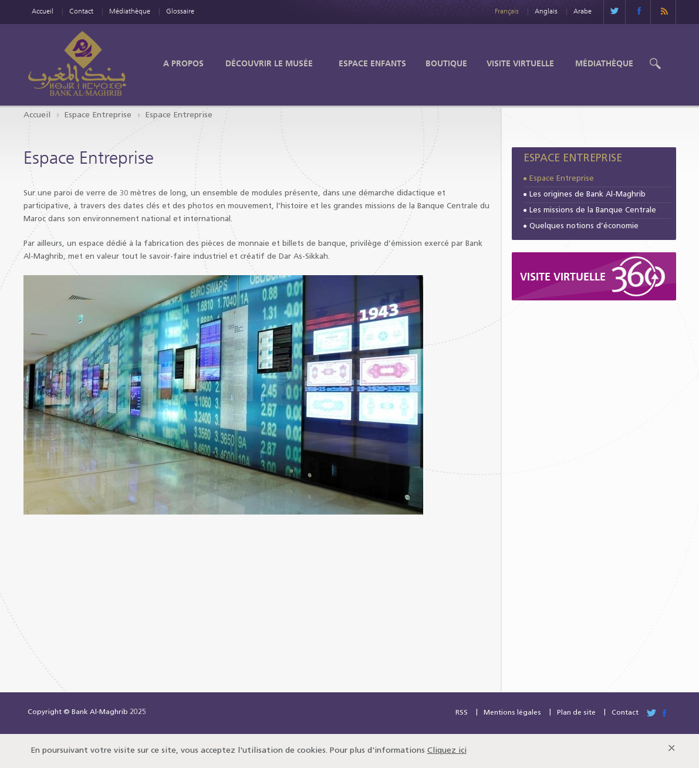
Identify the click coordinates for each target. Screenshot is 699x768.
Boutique (446, 63)
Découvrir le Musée (269, 63)
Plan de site (576, 712)
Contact (81, 10)
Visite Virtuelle (520, 63)
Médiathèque (129, 10)
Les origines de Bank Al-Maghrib (587, 194)
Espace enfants (372, 63)
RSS (461, 712)
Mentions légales (512, 712)
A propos (183, 63)
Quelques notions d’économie (584, 226)
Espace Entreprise (97, 115)
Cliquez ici (447, 750)
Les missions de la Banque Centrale (592, 210)
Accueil (42, 10)
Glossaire (180, 10)
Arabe (582, 10)
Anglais (546, 10)
